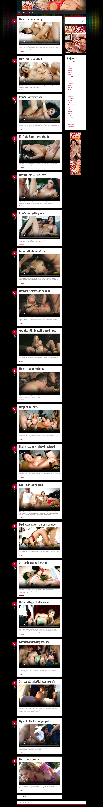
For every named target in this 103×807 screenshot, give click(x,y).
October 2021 (70, 63)
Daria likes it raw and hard (30, 59)
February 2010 (71, 119)
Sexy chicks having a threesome (33, 562)
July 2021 (70, 66)
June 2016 (70, 70)
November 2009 (71, 126)
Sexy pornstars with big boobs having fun (37, 681)
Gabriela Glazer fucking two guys (34, 642)
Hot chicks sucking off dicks (31, 369)
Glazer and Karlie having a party (33, 251)
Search (70, 19)
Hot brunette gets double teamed (34, 602)
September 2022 (71, 61)
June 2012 (70, 87)
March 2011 (70, 91)
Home (19, 12)
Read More (21, 51)
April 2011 (70, 89)
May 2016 (70, 72)
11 (23, 797)
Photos (31, 12)
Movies (24, 12)
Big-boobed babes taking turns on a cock (37, 524)
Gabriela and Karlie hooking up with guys (37, 330)
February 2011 (71, 94)
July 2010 (70, 109)
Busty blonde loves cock (30, 759)
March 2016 (70, 76)
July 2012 (70, 85)
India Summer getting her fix (32, 213)
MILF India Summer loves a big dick (34, 137)
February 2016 (71, 78)
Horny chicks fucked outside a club (34, 291)
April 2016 (70, 74)
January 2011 (70, 96)
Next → (26, 797)
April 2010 (70, 115)
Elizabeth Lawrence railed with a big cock (37, 446)
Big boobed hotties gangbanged (34, 721)
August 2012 (70, 83)
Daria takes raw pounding (30, 19)
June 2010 (70, 111)
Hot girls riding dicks (28, 407)
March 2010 (70, 117)
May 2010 (70, 113)
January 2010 (70, 122)
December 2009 (71, 124)
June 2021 (70, 68)
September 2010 (71, 104)
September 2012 (71, 81)
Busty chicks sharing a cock (31, 485)
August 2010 (70, 106)
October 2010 (70, 102)
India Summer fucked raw (30, 97)
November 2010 (71, 100)
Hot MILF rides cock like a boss (32, 175)
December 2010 (71, 98)
